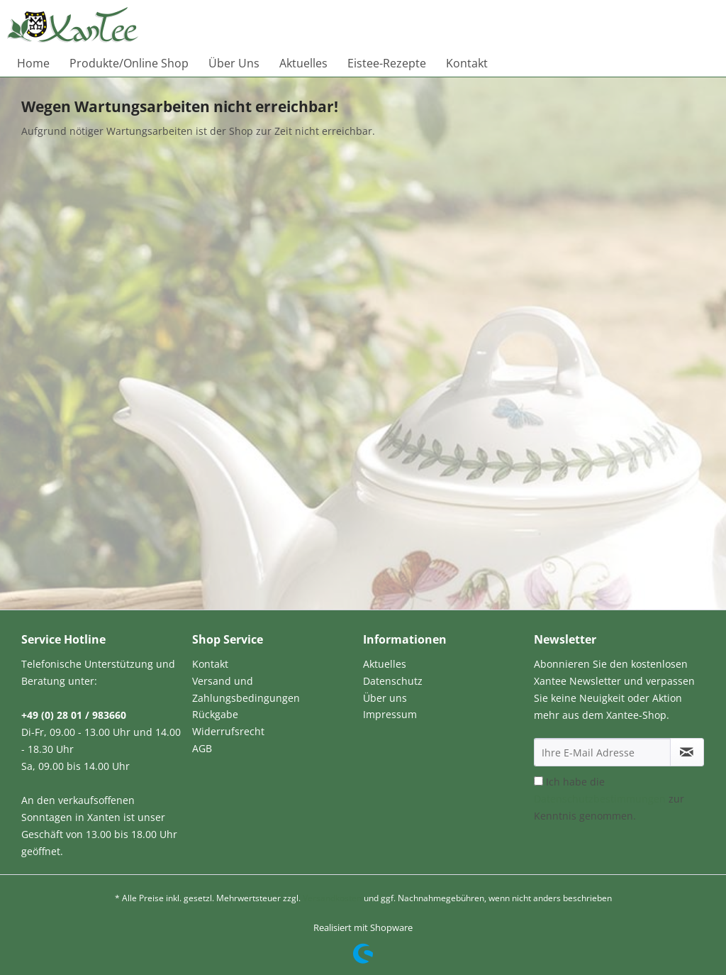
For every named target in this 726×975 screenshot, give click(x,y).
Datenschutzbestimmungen (600, 798)
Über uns (385, 698)
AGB (202, 748)
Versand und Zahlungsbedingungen (246, 689)
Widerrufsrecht (228, 731)
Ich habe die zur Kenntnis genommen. (609, 798)
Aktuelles (384, 664)
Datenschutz (393, 681)
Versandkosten (332, 898)
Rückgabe (215, 714)
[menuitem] (33, 63)
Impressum (390, 714)
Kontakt (210, 664)
